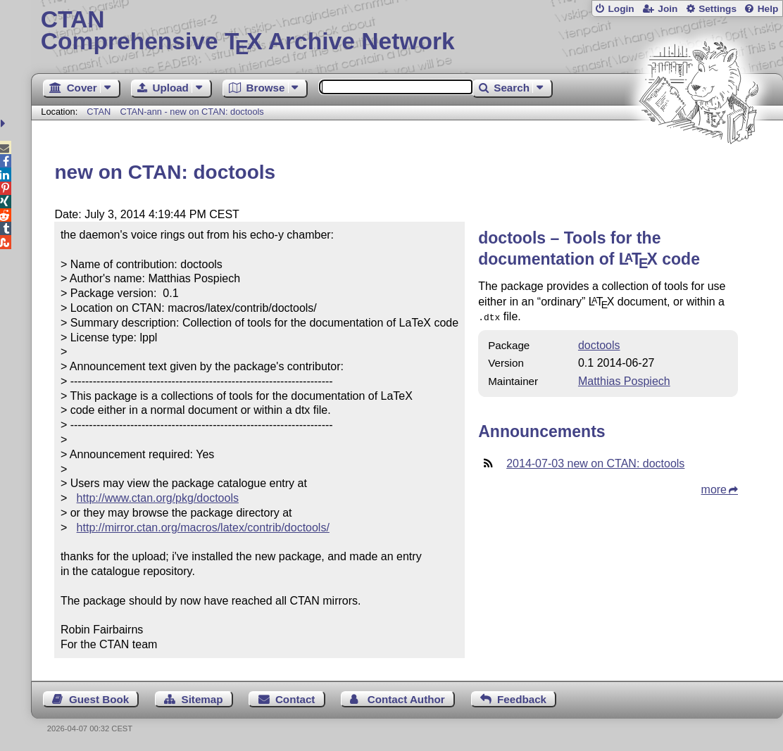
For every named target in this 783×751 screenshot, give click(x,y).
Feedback (521, 699)
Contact (295, 699)
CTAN (99, 111)
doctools (599, 344)
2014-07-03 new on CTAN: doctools (595, 462)
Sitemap (202, 699)
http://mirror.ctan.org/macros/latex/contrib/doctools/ (203, 528)
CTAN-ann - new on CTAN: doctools (191, 111)
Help (768, 9)
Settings (718, 9)
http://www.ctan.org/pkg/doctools (158, 498)
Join (667, 9)
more (714, 488)
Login (621, 9)
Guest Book (99, 699)
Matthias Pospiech (624, 380)
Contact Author (406, 699)
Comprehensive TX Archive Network (407, 31)
